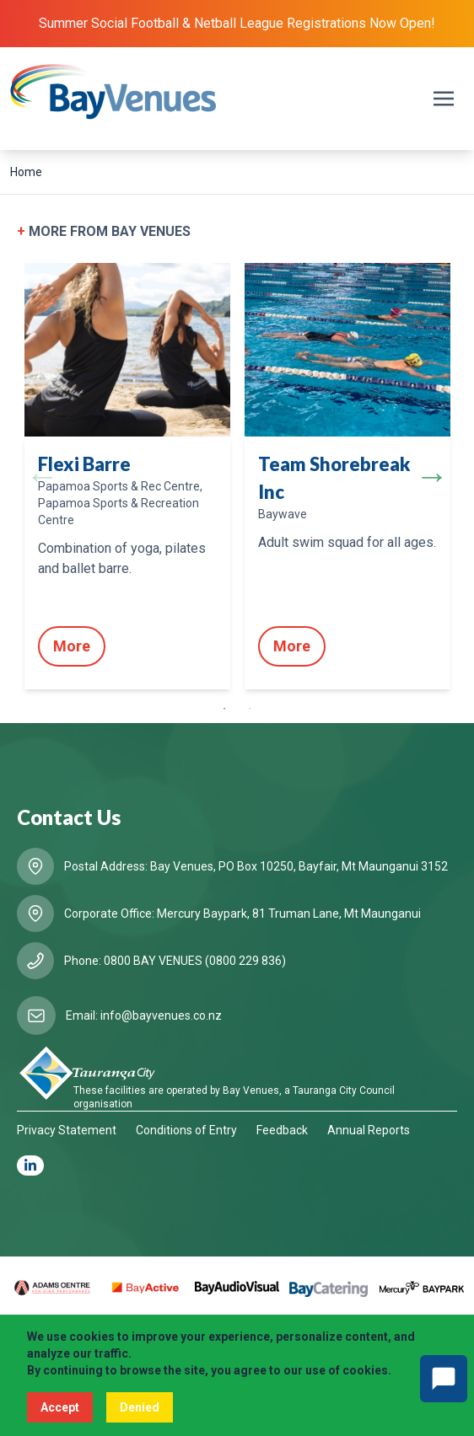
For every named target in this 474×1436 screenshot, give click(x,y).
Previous (42, 476)
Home (26, 172)
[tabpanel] (127, 475)
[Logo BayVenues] (113, 92)
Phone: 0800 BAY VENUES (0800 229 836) (175, 960)
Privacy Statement (66, 1130)
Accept (59, 1407)
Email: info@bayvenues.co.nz (144, 1015)
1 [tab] (224, 708)
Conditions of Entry (186, 1130)
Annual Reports (368, 1130)
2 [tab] (249, 708)
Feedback (282, 1130)
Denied (139, 1407)
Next (432, 476)
